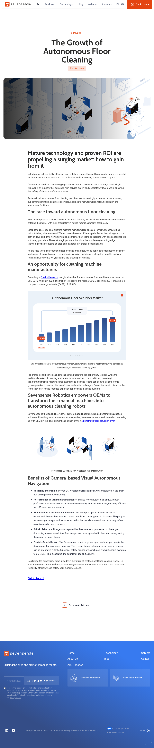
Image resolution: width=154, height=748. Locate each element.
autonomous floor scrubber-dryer (98, 420)
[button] (49, 4)
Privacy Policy (64, 730)
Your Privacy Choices (118, 728)
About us (72, 658)
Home (71, 652)
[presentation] (26, 707)
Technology (111, 652)
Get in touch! (36, 578)
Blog (106, 658)
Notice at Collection (115, 732)
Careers (145, 652)
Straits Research (49, 277)
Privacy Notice (15, 698)
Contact (145, 658)
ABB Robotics (75, 664)
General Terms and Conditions (85, 730)
